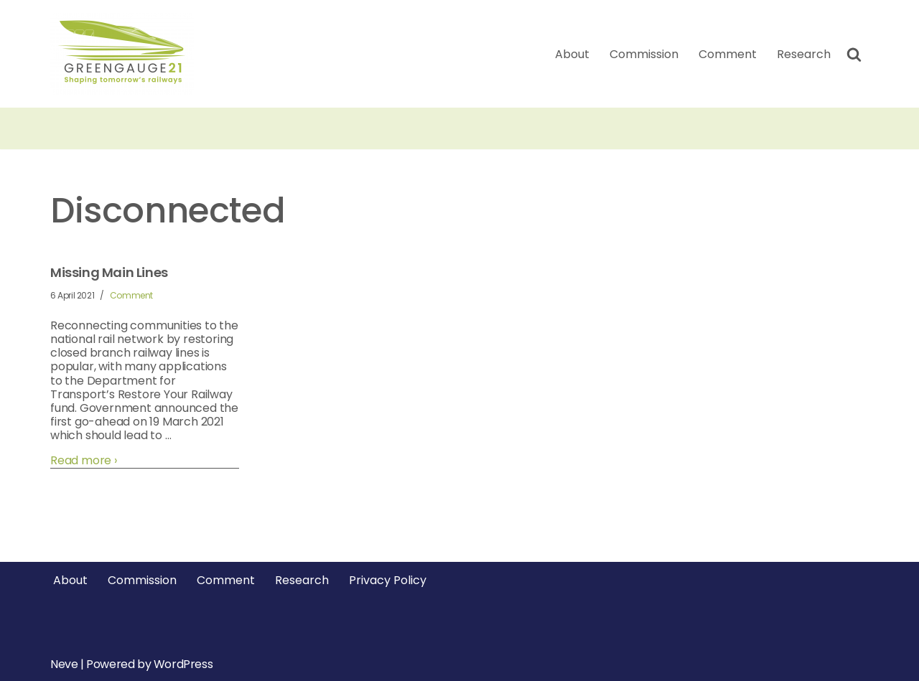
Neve (64, 664)
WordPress (183, 664)
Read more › (83, 460)
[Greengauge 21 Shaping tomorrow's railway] (125, 54)
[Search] (854, 54)
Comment (728, 54)
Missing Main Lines (109, 273)
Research (804, 54)
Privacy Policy (387, 580)
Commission (644, 54)
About (572, 54)
